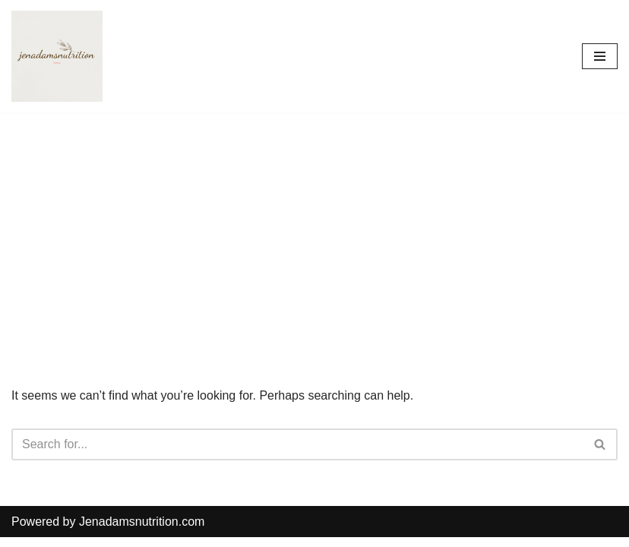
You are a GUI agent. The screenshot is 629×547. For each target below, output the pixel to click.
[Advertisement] (314, 226)
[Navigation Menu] (600, 56)
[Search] (297, 444)
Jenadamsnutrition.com (141, 521)
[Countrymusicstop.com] (57, 56)
